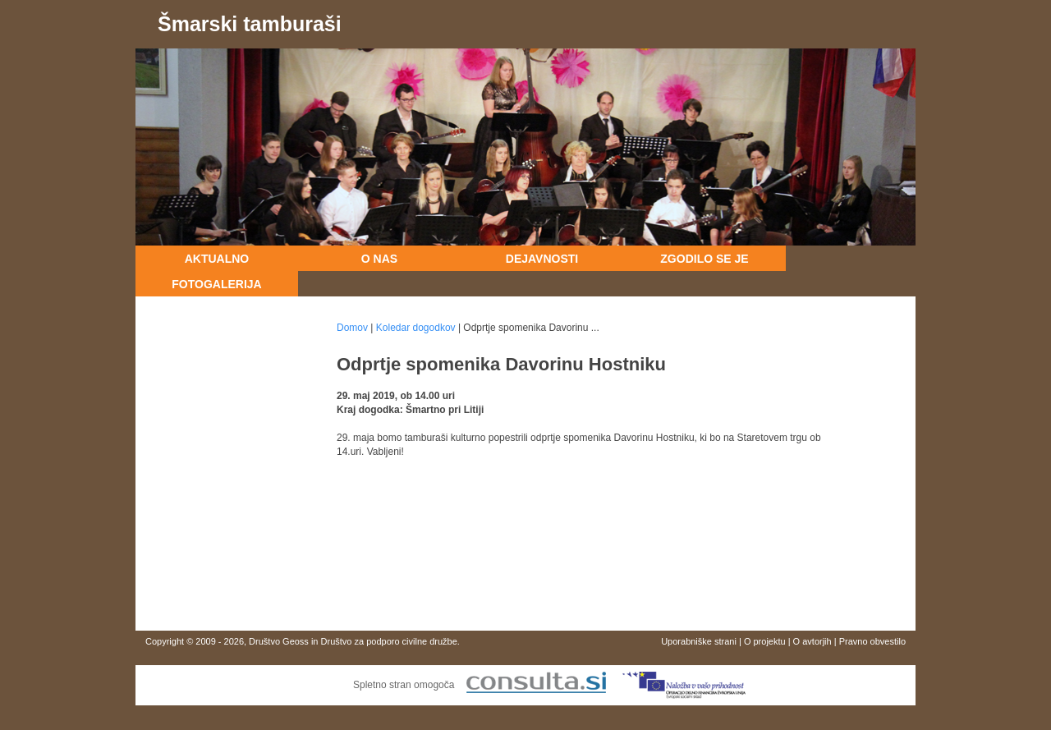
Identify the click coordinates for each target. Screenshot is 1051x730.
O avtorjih (812, 641)
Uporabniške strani (699, 641)
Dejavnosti (542, 258)
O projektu (765, 641)
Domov (352, 327)
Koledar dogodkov (416, 327)
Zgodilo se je (704, 258)
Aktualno (217, 258)
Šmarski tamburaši (250, 23)
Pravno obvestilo (872, 641)
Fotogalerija (216, 284)
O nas (379, 258)
